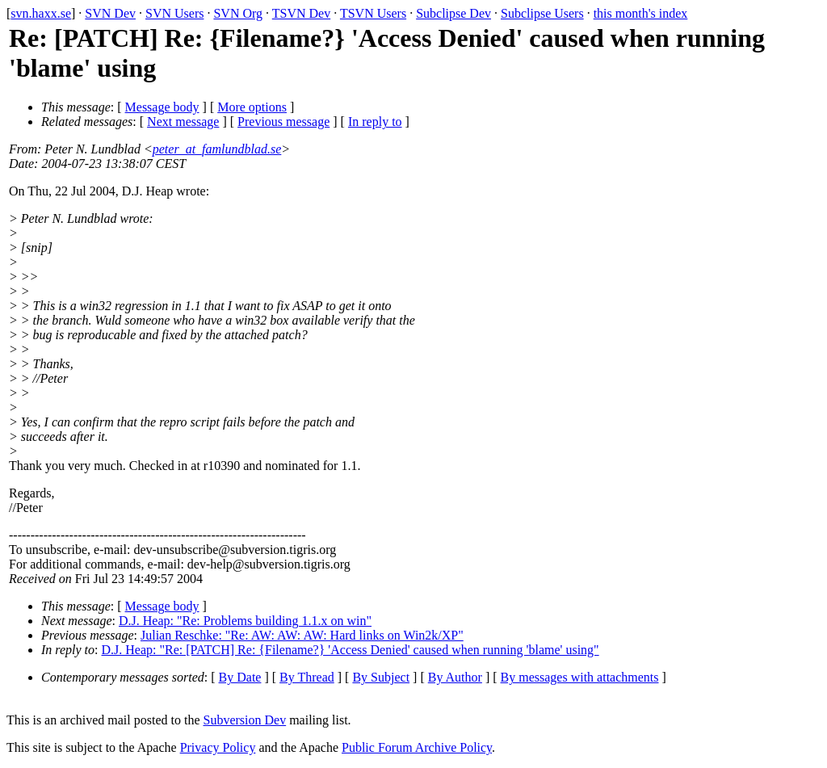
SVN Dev (110, 13)
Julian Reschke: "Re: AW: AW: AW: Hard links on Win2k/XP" (302, 635)
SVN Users (174, 13)
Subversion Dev (245, 720)
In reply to (375, 121)
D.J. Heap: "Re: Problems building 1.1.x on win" (245, 620)
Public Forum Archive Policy (417, 747)
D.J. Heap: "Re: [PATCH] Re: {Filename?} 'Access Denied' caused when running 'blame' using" (350, 650)
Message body (162, 107)
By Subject (380, 677)
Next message (183, 121)
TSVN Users (373, 13)
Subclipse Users (542, 13)
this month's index (641, 13)
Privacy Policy (218, 747)
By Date (240, 677)
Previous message (283, 121)
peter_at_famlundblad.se (217, 149)
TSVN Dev (301, 13)
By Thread (306, 677)
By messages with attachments (580, 677)
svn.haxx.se (40, 13)
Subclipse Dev (453, 13)
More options (252, 107)
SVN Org (237, 13)
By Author (455, 677)
